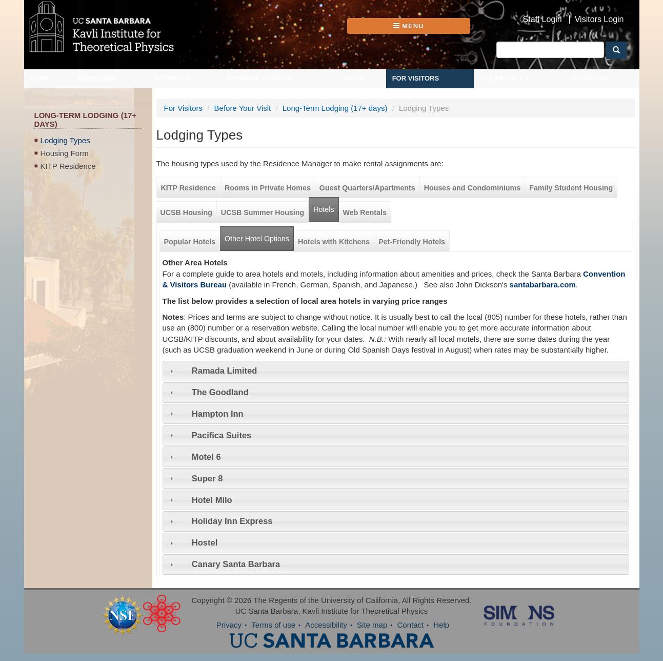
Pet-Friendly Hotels (411, 242)
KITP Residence (68, 166)
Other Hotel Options (259, 235)
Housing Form (65, 153)
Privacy (229, 624)
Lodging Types (65, 140)
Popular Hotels (190, 242)
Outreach (590, 78)
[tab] (396, 371)
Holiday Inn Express (232, 521)
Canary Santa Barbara (236, 564)
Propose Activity (259, 78)
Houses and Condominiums (472, 188)
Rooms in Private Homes (268, 188)
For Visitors (415, 78)
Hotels (323, 209)
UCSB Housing (186, 212)
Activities (172, 78)
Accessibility (326, 624)
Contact (410, 624)
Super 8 (207, 478)
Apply (352, 78)
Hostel (204, 542)
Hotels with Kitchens (334, 242)
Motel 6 (206, 456)
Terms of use (273, 624)
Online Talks (504, 78)
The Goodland (220, 392)
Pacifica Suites (221, 435)
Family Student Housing (571, 188)
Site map (372, 624)
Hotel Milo (212, 499)
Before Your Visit (242, 108)
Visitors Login (599, 19)
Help (441, 624)
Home (40, 78)
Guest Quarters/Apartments (367, 188)
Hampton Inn (218, 413)
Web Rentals (365, 212)
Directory (97, 78)
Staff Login (542, 19)
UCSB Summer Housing (262, 212)
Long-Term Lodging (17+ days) (335, 108)
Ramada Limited (224, 370)
